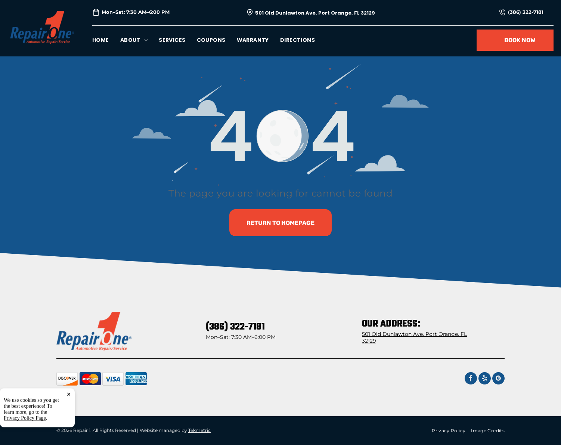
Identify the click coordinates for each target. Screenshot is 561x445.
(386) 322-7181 (525, 12)
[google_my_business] (498, 379)
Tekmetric (199, 430)
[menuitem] (106, 40)
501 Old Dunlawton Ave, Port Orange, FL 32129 (315, 12)
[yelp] (484, 379)
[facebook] (471, 379)
